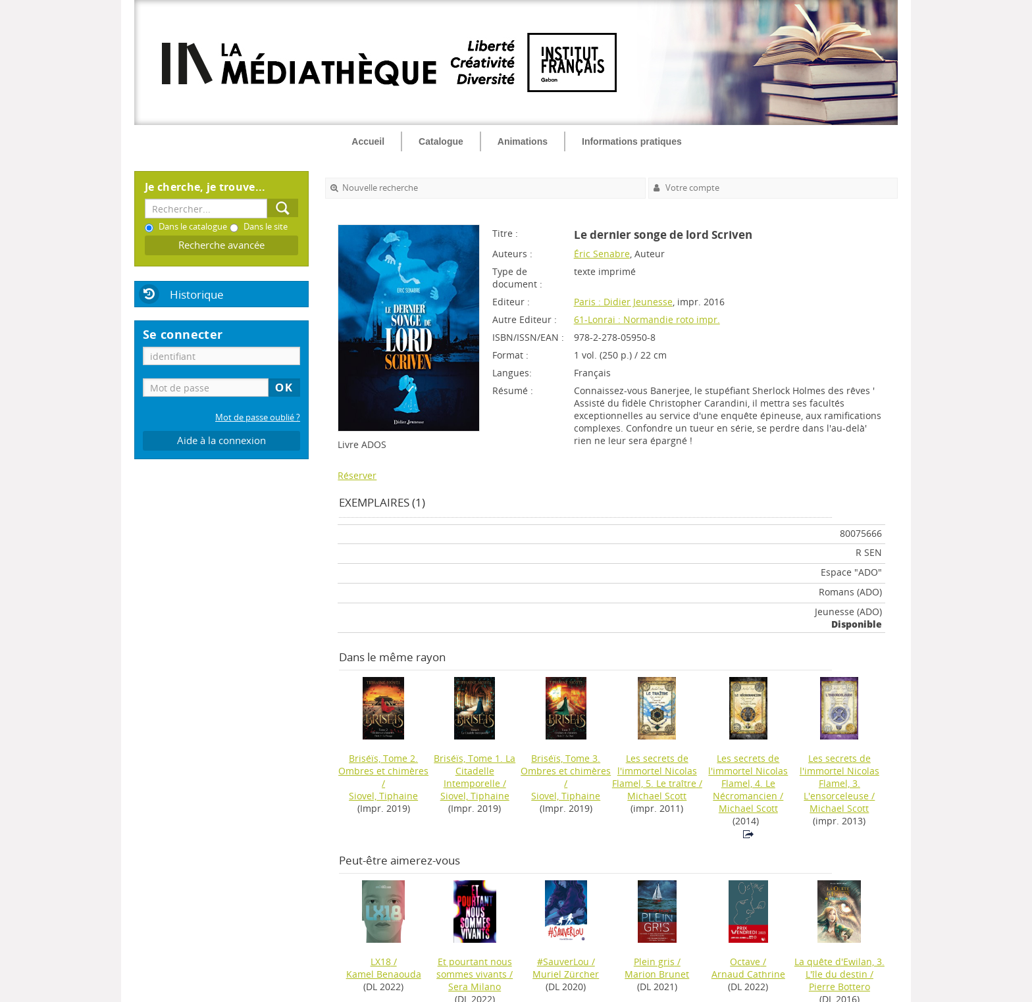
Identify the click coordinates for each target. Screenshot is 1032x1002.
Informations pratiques (632, 141)
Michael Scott (656, 795)
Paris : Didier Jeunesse (623, 301)
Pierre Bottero (839, 986)
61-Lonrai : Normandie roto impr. (647, 319)
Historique (197, 294)
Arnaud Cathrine (748, 974)
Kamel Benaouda (383, 974)
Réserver (357, 475)
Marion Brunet (657, 974)
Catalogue (441, 141)
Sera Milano (474, 986)
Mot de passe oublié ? (257, 417)
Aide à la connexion (221, 440)
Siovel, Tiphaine (383, 795)
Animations (523, 141)
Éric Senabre (602, 253)
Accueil (367, 141)
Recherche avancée (221, 245)
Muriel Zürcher (565, 974)
